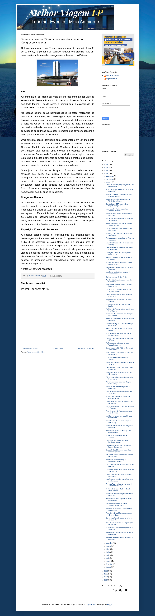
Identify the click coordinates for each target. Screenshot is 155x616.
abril (107, 558)
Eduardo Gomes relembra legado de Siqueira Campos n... (118, 446)
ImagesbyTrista (91, 604)
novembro (109, 179)
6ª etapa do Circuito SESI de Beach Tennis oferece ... (118, 490)
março (108, 561)
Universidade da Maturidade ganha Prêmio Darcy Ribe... (118, 200)
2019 (106, 580)
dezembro (109, 176)
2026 (106, 164)
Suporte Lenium (111, 79)
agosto (108, 546)
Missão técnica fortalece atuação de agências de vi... (118, 273)
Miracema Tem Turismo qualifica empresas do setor (117, 210)
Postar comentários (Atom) (36, 352)
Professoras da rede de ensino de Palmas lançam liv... (117, 344)
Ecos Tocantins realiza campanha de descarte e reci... (118, 334)
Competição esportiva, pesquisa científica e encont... (117, 441)
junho (108, 552)
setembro (109, 543)
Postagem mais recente (30, 348)
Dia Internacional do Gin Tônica (116, 277)
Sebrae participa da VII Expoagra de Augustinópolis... (118, 431)
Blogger (109, 604)
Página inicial (58, 348)
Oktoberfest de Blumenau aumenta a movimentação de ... (118, 451)
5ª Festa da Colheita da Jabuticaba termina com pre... (118, 397)
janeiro (108, 567)
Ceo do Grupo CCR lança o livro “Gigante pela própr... (117, 205)
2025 (106, 167)
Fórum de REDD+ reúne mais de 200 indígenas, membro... (118, 290)
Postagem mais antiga (86, 348)
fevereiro (109, 564)
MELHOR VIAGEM (112, 75)
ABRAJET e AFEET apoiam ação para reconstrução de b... (119, 195)
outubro (109, 182)
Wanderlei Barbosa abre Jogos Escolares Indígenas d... (116, 504)
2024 (106, 170)
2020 (106, 577)
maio (108, 555)
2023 (106, 173)
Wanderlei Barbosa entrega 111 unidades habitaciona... (116, 460)
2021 (106, 574)
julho (108, 549)
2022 (106, 571)
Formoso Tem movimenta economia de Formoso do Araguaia (119, 485)
